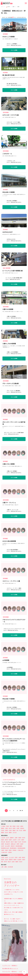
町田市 (10, 839)
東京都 (8, 6)
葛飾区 (10, 832)
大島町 (2, 850)
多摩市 (18, 844)
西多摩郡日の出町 (5, 848)
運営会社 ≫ (14, 971)
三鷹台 (5, 866)
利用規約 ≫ (14, 965)
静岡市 (15, 859)
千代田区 (3, 826)
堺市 (2, 861)
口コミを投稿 (14, 50)
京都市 (23, 859)
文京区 (17, 826)
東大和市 (24, 841)
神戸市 (5, 861)
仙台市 (6, 857)
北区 (17, 830)
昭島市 (2, 839)
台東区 (21, 826)
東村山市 (3, 841)
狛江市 (19, 841)
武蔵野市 (12, 837)
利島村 (6, 850)
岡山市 (9, 861)
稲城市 (21, 844)
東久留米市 (7, 844)
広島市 (13, 861)
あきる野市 (7, 846)
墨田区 (2, 828)
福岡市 (16, 861)
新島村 (10, 850)
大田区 (17, 828)
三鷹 (2, 866)
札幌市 (2, 857)
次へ (21, 810)
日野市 (22, 839)
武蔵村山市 (13, 844)
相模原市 (11, 859)
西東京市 (13, 846)
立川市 (7, 837)
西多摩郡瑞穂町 (19, 846)
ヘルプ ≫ (21, 971)
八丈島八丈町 (4, 852)
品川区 (10, 828)
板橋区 (24, 830)
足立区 (6, 832)
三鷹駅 (18, 6)
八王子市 (3, 837)
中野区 (6, 830)
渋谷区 (2, 830)
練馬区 (2, 832)
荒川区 (20, 830)
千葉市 (16, 857)
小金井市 (15, 839)
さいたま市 (11, 857)
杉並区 (10, 830)
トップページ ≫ (6, 965)
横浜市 (23, 857)
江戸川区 (15, 832)
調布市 (6, 839)
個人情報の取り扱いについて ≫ (10, 968)
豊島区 (14, 830)
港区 (11, 826)
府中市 (23, 837)
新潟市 (2, 859)
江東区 (6, 828)
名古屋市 (19, 859)
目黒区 (14, 828)
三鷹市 (13, 6)
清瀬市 (2, 844)
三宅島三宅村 (20, 850)
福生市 (16, 841)
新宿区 (14, 826)
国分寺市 (8, 841)
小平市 (18, 839)
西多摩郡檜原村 (13, 848)
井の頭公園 (10, 866)
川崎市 (19, 857)
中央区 (7, 826)
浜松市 (6, 859)
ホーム (2, 6)
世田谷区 (22, 828)
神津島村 (15, 850)
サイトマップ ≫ (6, 971)
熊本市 (20, 861)
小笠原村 (10, 852)
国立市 (12, 841)
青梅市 (19, 837)
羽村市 (2, 846)
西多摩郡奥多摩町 (21, 848)
